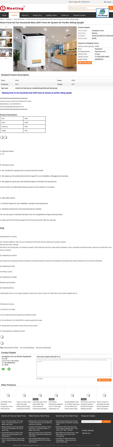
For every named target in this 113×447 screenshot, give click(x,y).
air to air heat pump (27, 348)
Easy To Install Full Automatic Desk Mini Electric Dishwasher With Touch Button (103, 405)
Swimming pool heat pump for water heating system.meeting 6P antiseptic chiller (67, 422)
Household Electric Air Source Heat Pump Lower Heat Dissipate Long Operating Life (12, 434)
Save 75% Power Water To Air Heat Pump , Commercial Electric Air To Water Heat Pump (12, 422)
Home (4, 15)
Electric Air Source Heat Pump (14, 416)
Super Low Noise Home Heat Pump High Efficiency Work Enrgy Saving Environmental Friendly (24, 406)
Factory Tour (37, 15)
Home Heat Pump (19, 19)
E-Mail (84, 430)
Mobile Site (86, 433)
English (110, 2)
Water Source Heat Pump (39, 416)
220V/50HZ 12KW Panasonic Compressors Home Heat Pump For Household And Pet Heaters (7, 407)
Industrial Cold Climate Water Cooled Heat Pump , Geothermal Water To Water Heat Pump (40, 428)
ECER (98, 445)
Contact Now (82, 62)
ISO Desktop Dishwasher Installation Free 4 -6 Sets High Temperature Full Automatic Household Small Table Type (56, 407)
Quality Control (51, 15)
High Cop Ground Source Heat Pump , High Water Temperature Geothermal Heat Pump (40, 434)
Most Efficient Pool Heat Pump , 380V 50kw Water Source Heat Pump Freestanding (67, 434)
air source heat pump (43, 348)
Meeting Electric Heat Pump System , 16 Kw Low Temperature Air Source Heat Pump (13, 428)
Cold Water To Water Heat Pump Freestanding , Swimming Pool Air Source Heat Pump (66, 440)
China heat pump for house (30, 445)
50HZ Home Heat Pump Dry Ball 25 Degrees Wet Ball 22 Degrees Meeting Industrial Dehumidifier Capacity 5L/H (88, 407)
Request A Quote (79, 15)
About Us (25, 15)
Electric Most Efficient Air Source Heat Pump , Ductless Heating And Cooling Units (13, 440)
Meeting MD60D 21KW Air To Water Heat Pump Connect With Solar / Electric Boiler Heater (72, 405)
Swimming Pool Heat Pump (67, 416)
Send (106, 421)
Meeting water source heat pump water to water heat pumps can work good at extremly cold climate (40, 422)
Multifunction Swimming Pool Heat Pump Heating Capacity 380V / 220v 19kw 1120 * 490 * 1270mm (67, 428)
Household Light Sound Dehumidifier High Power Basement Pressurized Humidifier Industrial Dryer (40, 406)
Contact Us (65, 15)
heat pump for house (11, 348)
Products (14, 15)
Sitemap (90, 430)
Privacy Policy (17, 445)
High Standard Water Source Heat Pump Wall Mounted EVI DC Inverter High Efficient (40, 440)
